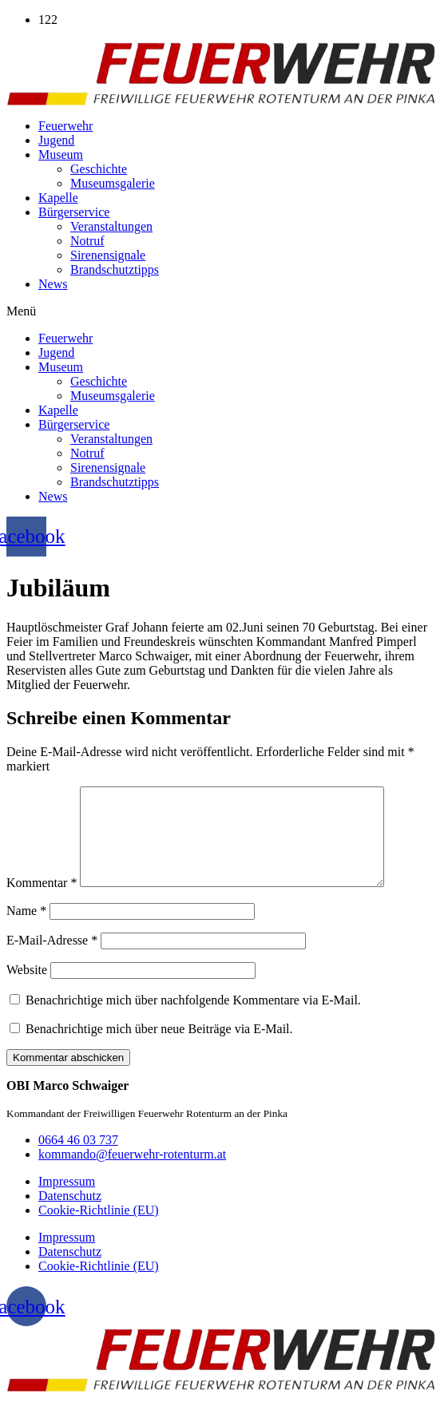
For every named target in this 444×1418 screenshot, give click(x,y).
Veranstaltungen (111, 226)
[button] (222, 311)
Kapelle (58, 197)
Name (26, 930)
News (52, 284)
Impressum (66, 1200)
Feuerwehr (65, 126)
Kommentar (41, 902)
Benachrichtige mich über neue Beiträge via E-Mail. (159, 1048)
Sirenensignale (107, 255)
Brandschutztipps (114, 269)
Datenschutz (69, 1215)
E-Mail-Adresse (51, 959)
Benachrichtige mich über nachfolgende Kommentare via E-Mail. (193, 1019)
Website (26, 989)
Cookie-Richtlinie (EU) (98, 1229)
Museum (60, 154)
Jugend (56, 140)
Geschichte (98, 169)
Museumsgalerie (112, 183)
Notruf (87, 241)
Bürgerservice (73, 212)
